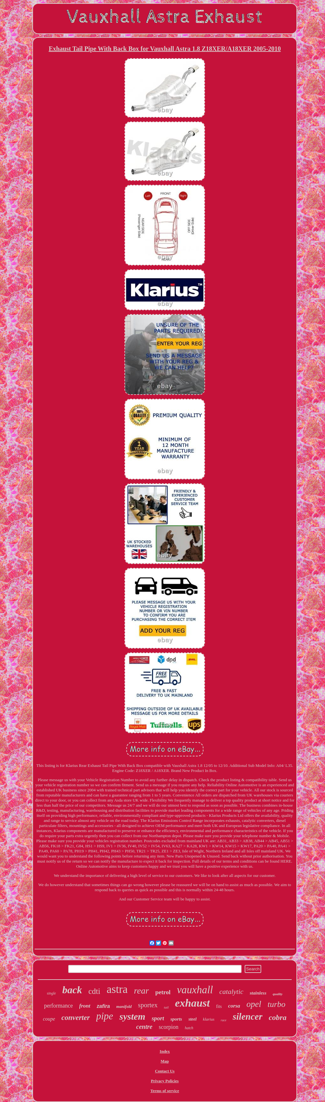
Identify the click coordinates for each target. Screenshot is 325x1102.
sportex (148, 1005)
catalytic (231, 991)
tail (166, 1007)
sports (176, 1019)
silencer (247, 1016)
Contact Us (165, 1071)
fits (219, 1006)
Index (165, 1051)
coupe (49, 1019)
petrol (162, 992)
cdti (94, 991)
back (72, 989)
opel (254, 1004)
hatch (189, 1028)
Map (165, 1061)
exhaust (192, 1003)
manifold (123, 1006)
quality (277, 994)
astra (117, 989)
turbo (276, 1004)
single (51, 993)
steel (193, 1019)
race (223, 1020)
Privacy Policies (165, 1080)
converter (75, 1018)
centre (144, 1026)
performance (58, 1005)
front (84, 1006)
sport (158, 1018)
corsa (234, 1006)
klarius (208, 1019)
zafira (103, 1006)
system (132, 1016)
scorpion (168, 1027)
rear (141, 990)
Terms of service (164, 1090)
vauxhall (195, 989)
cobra (278, 1017)
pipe (104, 1016)
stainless (258, 992)
